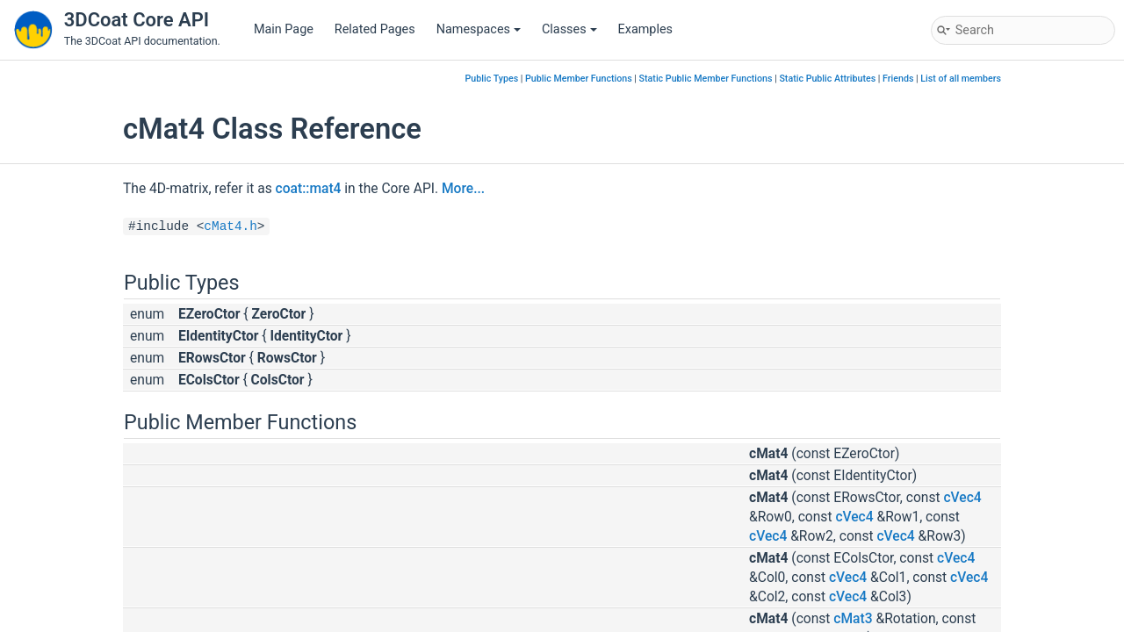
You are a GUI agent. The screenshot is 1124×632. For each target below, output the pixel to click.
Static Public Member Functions (706, 78)
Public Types (492, 78)
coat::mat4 (309, 189)
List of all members (960, 78)
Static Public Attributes (827, 78)
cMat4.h (230, 226)
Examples (645, 29)
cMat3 (852, 619)
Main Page (283, 29)
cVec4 (962, 498)
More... (463, 189)
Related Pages (375, 29)
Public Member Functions (578, 78)
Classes (569, 29)
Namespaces (478, 29)
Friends (898, 78)
